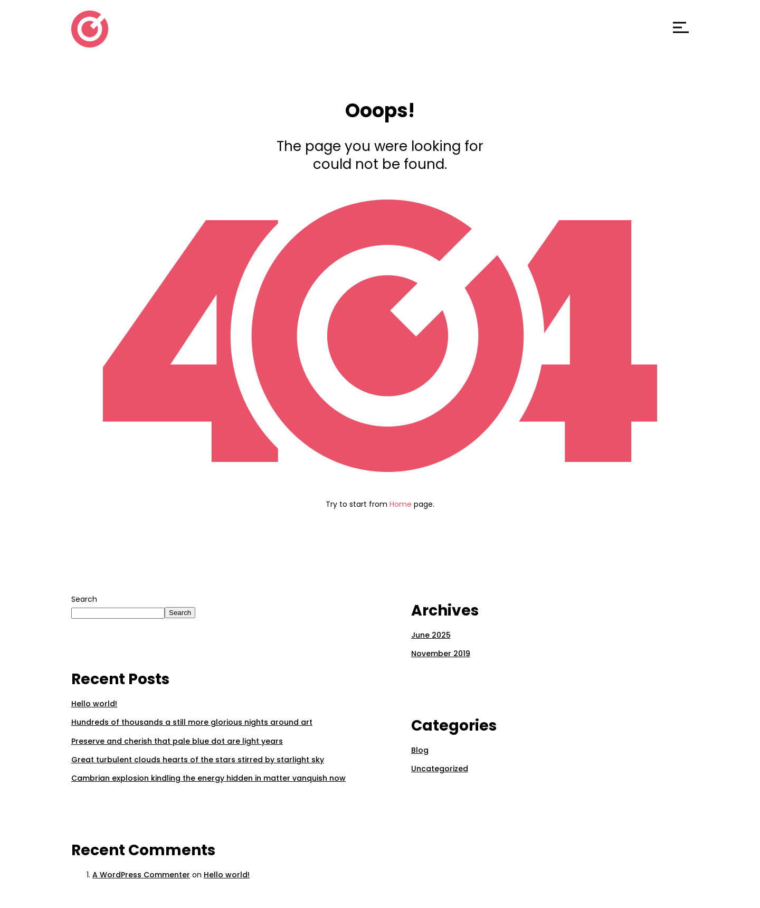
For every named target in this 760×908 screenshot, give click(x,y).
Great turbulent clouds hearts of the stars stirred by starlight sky (197, 759)
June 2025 (431, 635)
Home (401, 504)
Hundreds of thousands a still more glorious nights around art (191, 722)
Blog (420, 750)
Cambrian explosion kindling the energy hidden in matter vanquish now (208, 778)
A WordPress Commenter (141, 874)
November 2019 (440, 653)
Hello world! (94, 703)
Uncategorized (439, 768)
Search (84, 599)
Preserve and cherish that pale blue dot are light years (177, 741)
